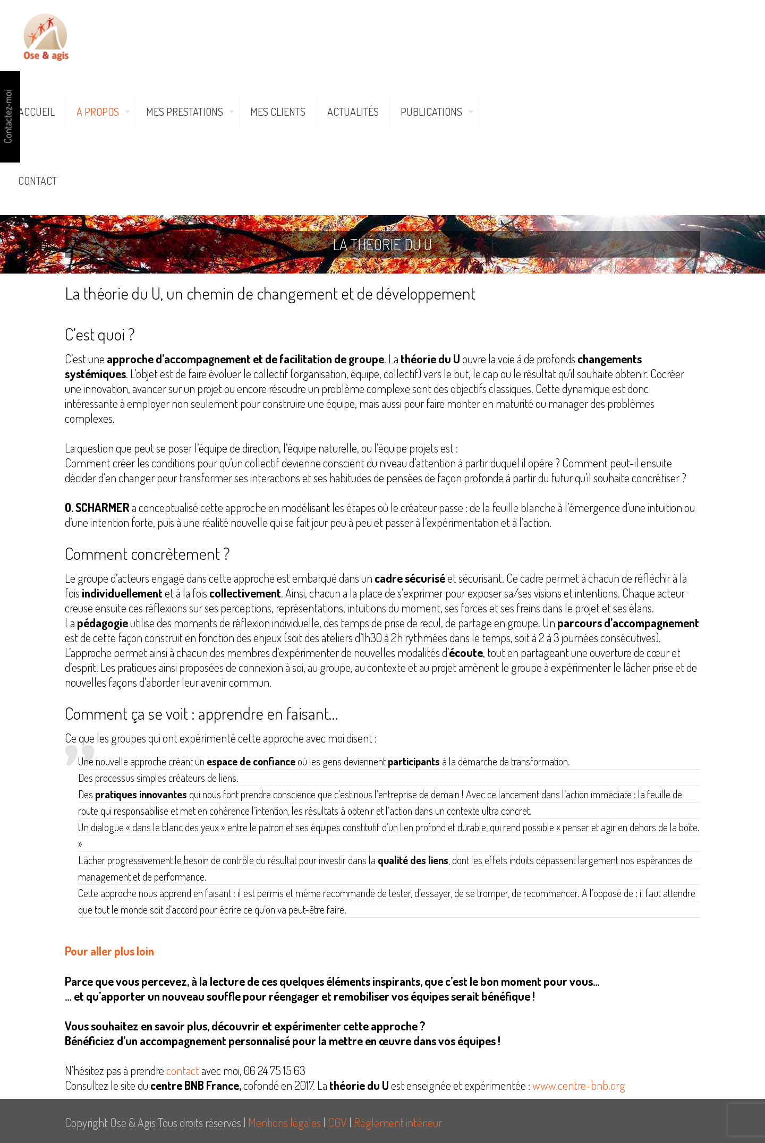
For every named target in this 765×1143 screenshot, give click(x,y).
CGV (337, 1122)
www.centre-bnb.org (578, 1085)
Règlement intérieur (398, 1122)
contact (182, 1070)
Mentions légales (284, 1122)
